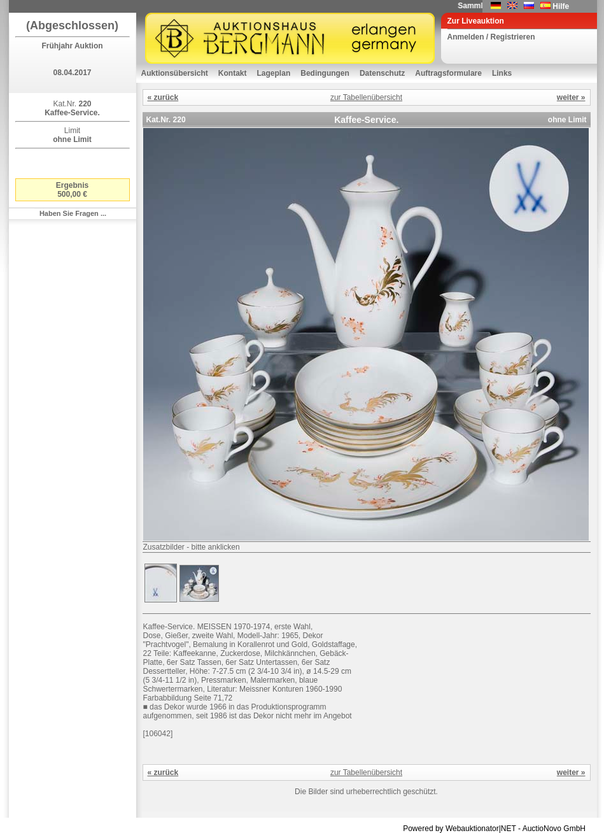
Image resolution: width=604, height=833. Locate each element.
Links (502, 73)
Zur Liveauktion (475, 21)
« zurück (163, 97)
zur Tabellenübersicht (366, 97)
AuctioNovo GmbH (554, 828)
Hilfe (560, 6)
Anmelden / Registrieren (491, 36)
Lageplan (274, 73)
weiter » (571, 97)
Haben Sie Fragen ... (72, 213)
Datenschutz (382, 73)
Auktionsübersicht (174, 73)
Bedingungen (324, 73)
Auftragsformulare (448, 73)
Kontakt (232, 73)
